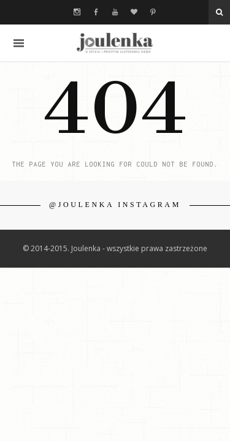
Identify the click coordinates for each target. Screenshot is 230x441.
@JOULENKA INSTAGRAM (115, 204)
